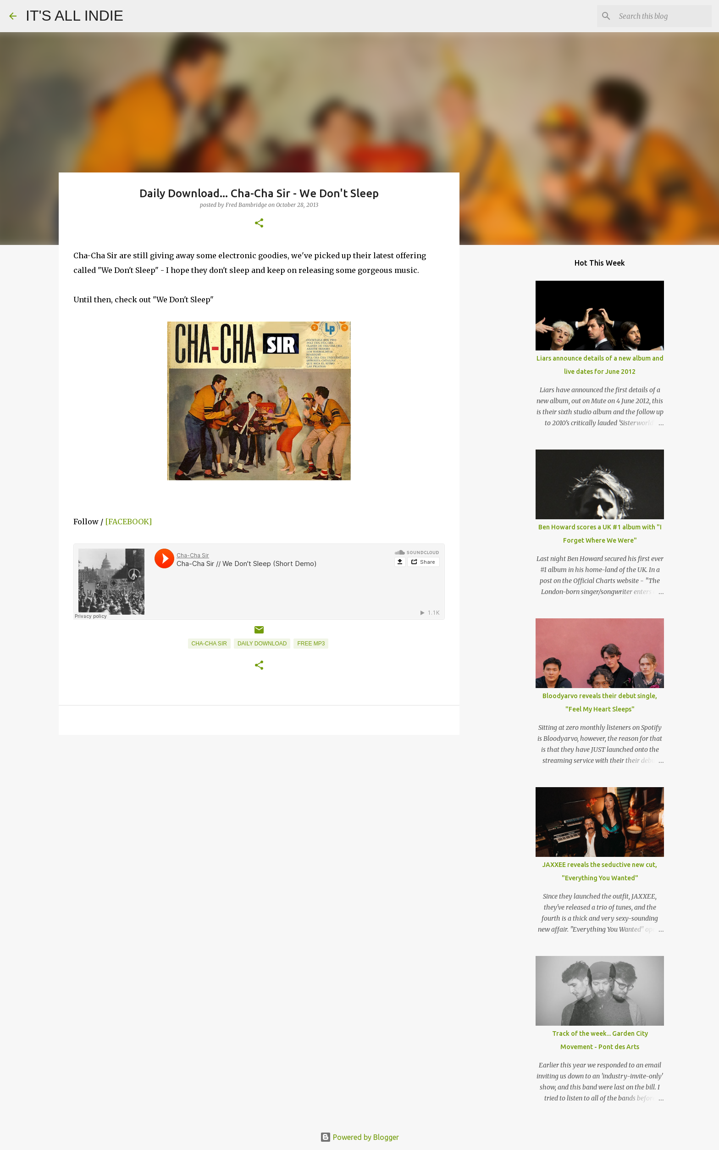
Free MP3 (311, 643)
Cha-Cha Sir (209, 643)
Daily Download (262, 643)
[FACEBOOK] (128, 521)
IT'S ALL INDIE (74, 15)
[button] (259, 223)
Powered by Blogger (359, 1137)
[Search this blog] (663, 16)
